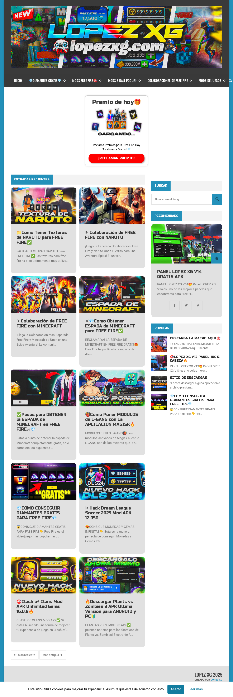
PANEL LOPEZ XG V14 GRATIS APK (179, 274)
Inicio (18, 80)
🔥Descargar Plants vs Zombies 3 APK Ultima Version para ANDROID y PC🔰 (110, 609)
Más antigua (52, 655)
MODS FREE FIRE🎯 (86, 80)
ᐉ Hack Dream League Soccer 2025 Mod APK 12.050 (108, 513)
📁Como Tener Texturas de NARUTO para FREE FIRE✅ (41, 237)
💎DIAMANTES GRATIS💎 (47, 80)
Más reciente (24, 655)
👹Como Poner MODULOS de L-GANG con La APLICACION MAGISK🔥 (111, 419)
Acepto (176, 689)
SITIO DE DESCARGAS (188, 378)
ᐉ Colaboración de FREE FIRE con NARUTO (110, 235)
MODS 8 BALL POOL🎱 (124, 80)
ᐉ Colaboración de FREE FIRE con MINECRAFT (41, 324)
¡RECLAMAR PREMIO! (116, 158)
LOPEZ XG (216, 679)
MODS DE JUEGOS (212, 80)
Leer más (196, 689)
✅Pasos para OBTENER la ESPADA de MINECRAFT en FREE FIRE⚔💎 (41, 422)
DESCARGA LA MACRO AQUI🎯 (195, 338)
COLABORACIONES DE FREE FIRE (170, 80)
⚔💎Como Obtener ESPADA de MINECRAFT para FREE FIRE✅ (110, 326)
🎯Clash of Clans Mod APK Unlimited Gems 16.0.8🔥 (39, 606)
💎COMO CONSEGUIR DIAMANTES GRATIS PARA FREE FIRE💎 (38, 513)
